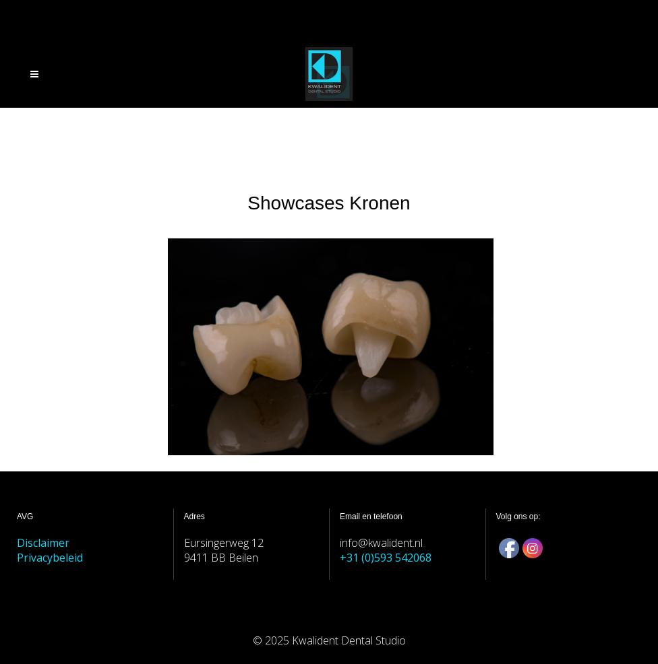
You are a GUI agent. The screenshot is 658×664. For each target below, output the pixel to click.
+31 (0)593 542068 (385, 557)
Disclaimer (43, 542)
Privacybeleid (50, 557)
